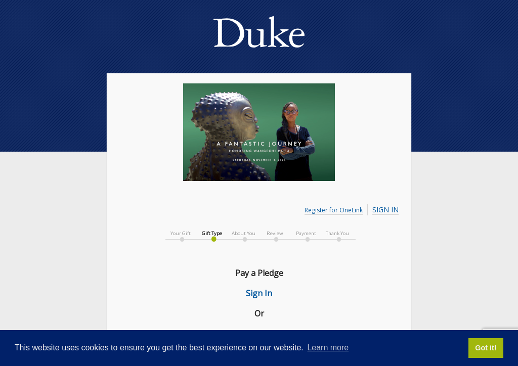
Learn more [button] (328, 347)
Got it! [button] (485, 348)
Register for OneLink (334, 210)
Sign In (385, 209)
